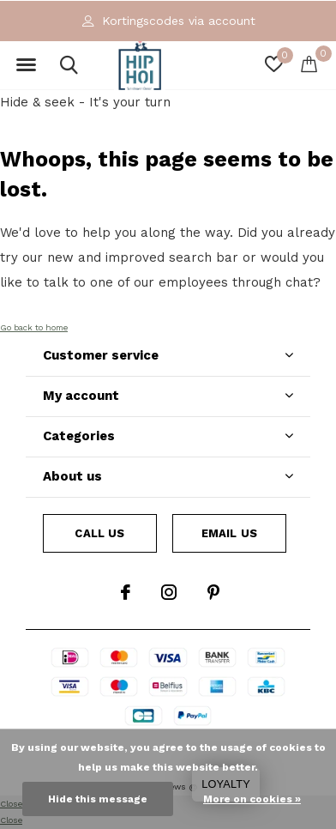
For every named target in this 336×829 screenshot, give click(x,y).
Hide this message (97, 799)
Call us (99, 533)
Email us (229, 533)
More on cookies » (252, 799)
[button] (25, 65)
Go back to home (34, 327)
